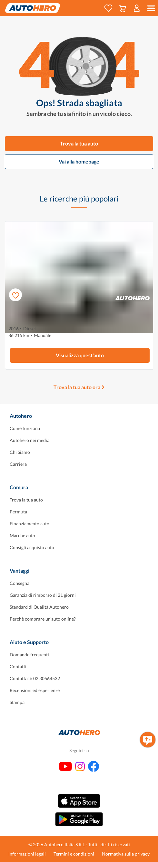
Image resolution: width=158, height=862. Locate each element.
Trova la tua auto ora (77, 387)
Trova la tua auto (79, 143)
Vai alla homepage (79, 161)
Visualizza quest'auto (80, 355)
